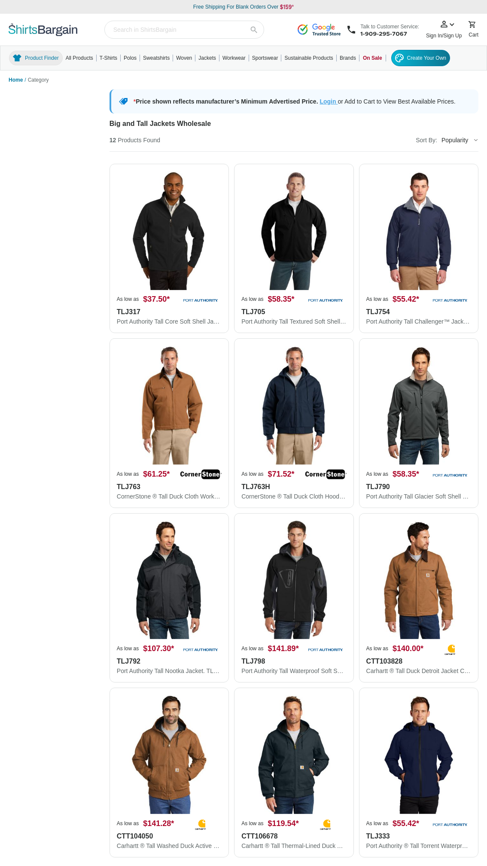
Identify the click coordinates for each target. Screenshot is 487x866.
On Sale (372, 58)
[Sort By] (459, 140)
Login (329, 101)
